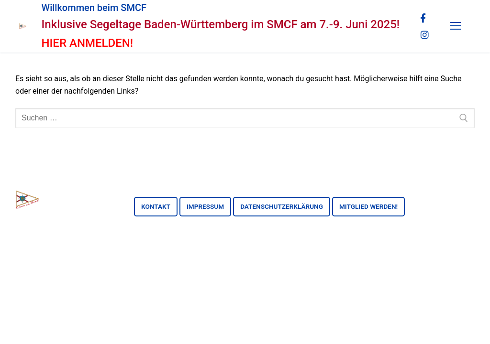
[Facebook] (423, 18)
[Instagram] (424, 34)
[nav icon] (455, 26)
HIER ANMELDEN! (88, 43)
